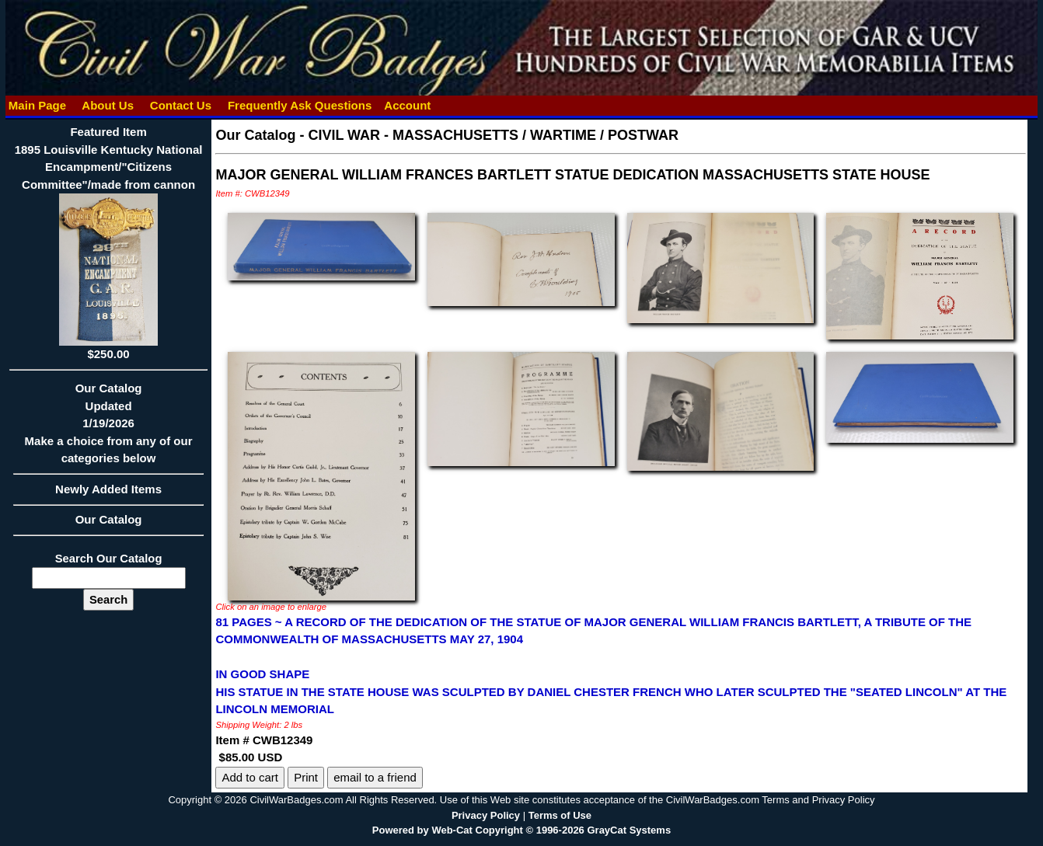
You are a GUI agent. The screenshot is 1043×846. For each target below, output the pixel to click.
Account (407, 105)
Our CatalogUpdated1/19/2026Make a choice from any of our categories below (108, 428)
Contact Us (181, 105)
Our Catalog (108, 519)
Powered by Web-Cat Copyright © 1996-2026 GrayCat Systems (521, 830)
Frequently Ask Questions (300, 105)
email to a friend (375, 777)
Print (306, 777)
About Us (108, 105)
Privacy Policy (486, 815)
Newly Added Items (108, 494)
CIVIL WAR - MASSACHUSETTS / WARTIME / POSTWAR (493, 135)
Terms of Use (559, 815)
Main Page (37, 105)
